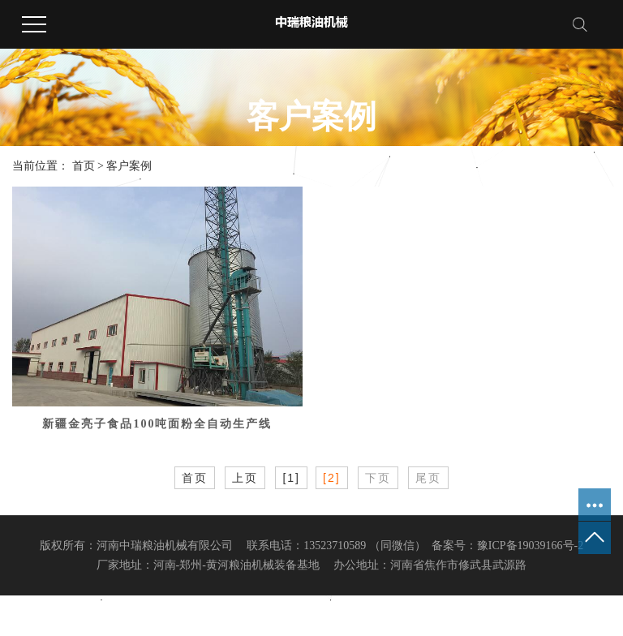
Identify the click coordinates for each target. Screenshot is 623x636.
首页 (83, 166)
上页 (245, 477)
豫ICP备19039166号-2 (530, 545)
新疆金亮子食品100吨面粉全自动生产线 (157, 424)
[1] (291, 477)
